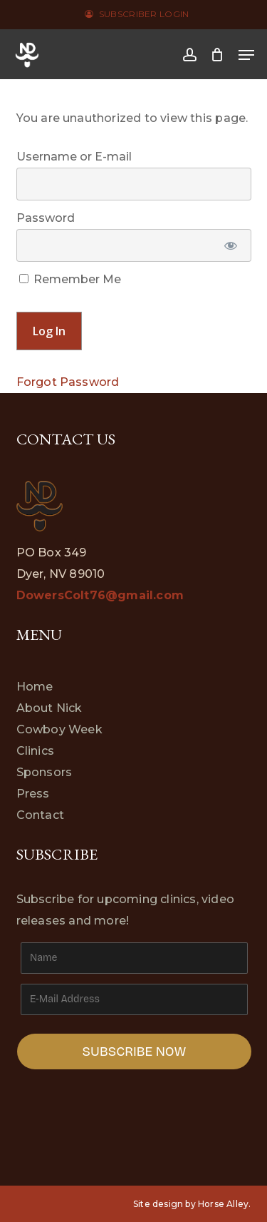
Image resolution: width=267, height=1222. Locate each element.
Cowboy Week (59, 729)
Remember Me (70, 279)
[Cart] (217, 55)
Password (45, 218)
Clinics (35, 751)
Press (33, 793)
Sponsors (44, 772)
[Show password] (230, 245)
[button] (246, 55)
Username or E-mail (74, 156)
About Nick (49, 708)
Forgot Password (68, 382)
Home (34, 686)
